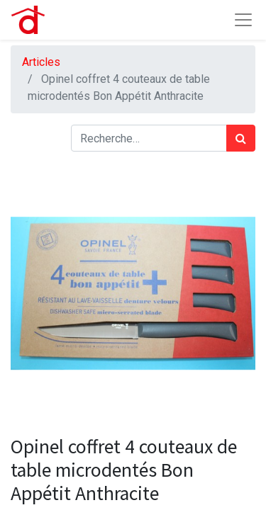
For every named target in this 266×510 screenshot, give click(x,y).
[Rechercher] (240, 138)
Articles (41, 62)
